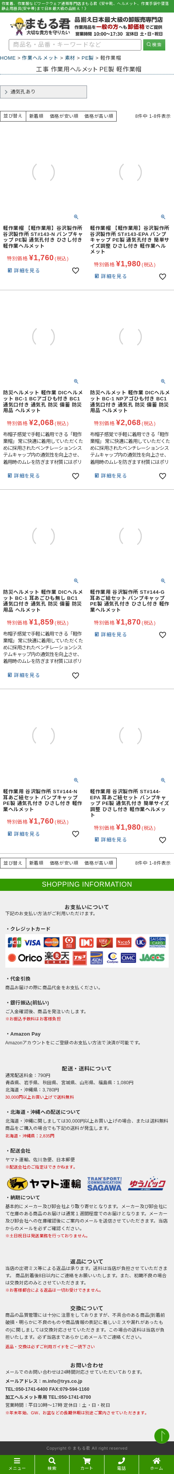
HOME (8, 58)
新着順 (36, 116)
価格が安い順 (64, 116)
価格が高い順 (98, 116)
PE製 (88, 58)
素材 (70, 58)
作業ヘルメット (40, 58)
